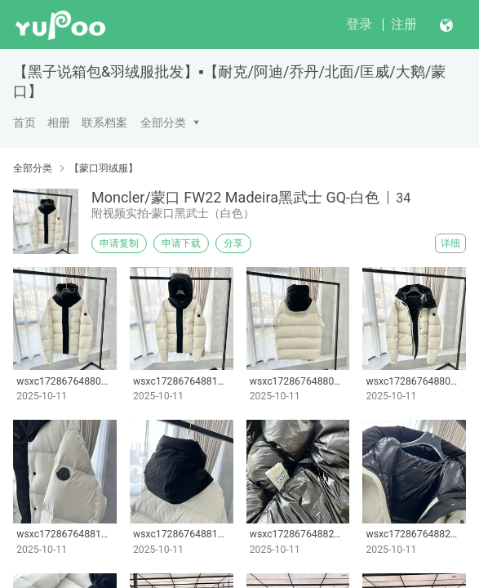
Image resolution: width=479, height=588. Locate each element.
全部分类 (163, 122)
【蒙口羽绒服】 (103, 168)
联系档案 (104, 122)
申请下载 (181, 243)
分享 (233, 243)
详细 (450, 243)
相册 (58, 122)
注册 (404, 24)
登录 (359, 24)
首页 (24, 122)
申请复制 (119, 243)
